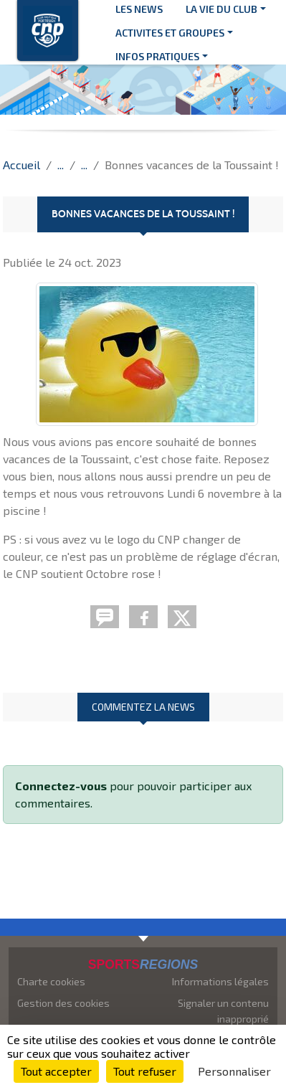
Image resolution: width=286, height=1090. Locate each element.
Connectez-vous (61, 785)
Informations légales (220, 981)
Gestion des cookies (63, 1003)
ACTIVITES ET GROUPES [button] (169, 33)
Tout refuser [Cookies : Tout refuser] (144, 1071)
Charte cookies (51, 981)
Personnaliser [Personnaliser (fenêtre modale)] (234, 1071)
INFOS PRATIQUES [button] (157, 56)
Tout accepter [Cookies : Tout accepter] (56, 1071)
